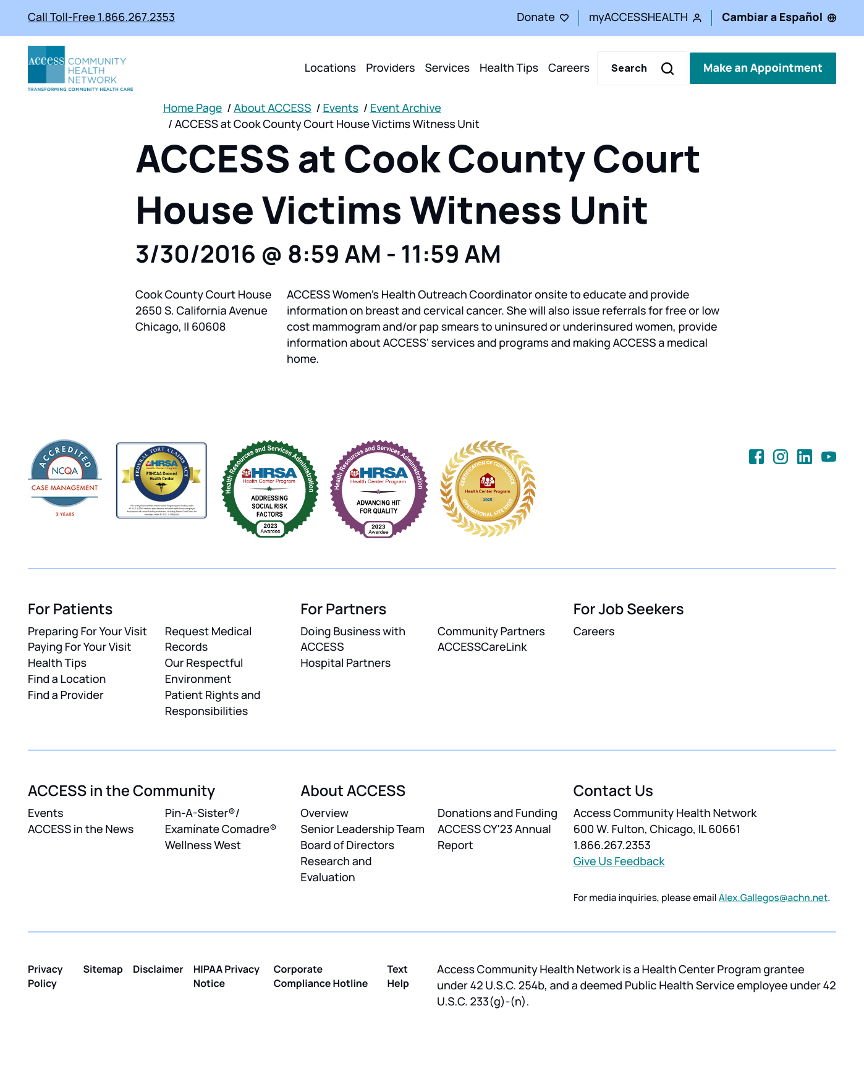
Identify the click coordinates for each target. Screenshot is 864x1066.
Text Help (398, 976)
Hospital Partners (345, 663)
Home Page (192, 108)
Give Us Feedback (619, 861)
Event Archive (405, 108)
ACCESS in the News (80, 829)
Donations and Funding (497, 813)
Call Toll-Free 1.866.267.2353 (101, 17)
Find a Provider (66, 695)
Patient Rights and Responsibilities (213, 703)
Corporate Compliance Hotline (321, 976)
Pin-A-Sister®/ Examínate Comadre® (221, 821)
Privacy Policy (45, 976)
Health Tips (509, 68)
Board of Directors (347, 845)
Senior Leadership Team (362, 829)
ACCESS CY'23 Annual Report (494, 837)
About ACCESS (272, 108)
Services (447, 68)
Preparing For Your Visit (87, 631)
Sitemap (103, 969)
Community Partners (491, 631)
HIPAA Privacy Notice (226, 976)
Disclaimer (158, 969)
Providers (390, 68)
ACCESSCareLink (482, 647)
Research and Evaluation (335, 869)
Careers (569, 68)
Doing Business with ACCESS (352, 639)
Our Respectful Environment (204, 671)
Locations (330, 68)
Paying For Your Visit (79, 647)
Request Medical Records (208, 639)
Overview (324, 813)
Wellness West (203, 845)
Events (340, 108)
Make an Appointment (763, 68)
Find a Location (67, 679)
